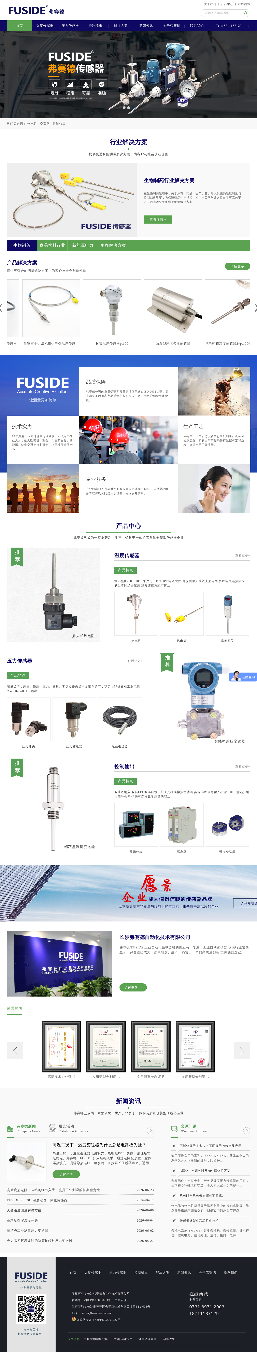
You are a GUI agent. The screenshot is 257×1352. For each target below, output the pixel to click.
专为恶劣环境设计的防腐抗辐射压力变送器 (80, 1240)
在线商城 (244, 4)
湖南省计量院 (148, 1339)
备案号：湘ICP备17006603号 (91, 1300)
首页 (19, 25)
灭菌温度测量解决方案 (80, 1210)
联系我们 (197, 25)
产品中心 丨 (229, 4)
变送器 (45, 123)
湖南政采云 (170, 1339)
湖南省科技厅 (123, 1339)
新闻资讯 (146, 25)
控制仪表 (59, 123)
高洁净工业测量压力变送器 (80, 1230)
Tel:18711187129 (229, 25)
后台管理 (121, 1300)
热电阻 (32, 123)
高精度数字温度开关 (80, 1220)
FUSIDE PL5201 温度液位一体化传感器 (80, 1200)
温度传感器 (45, 25)
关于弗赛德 (171, 25)
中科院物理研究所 (96, 1339)
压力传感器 (70, 25)
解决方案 (121, 25)
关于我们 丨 (212, 4)
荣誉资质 (14, 1008)
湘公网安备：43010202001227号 (96, 1319)
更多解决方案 (113, 245)
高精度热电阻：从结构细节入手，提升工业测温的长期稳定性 (80, 1190)
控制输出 (95, 25)
